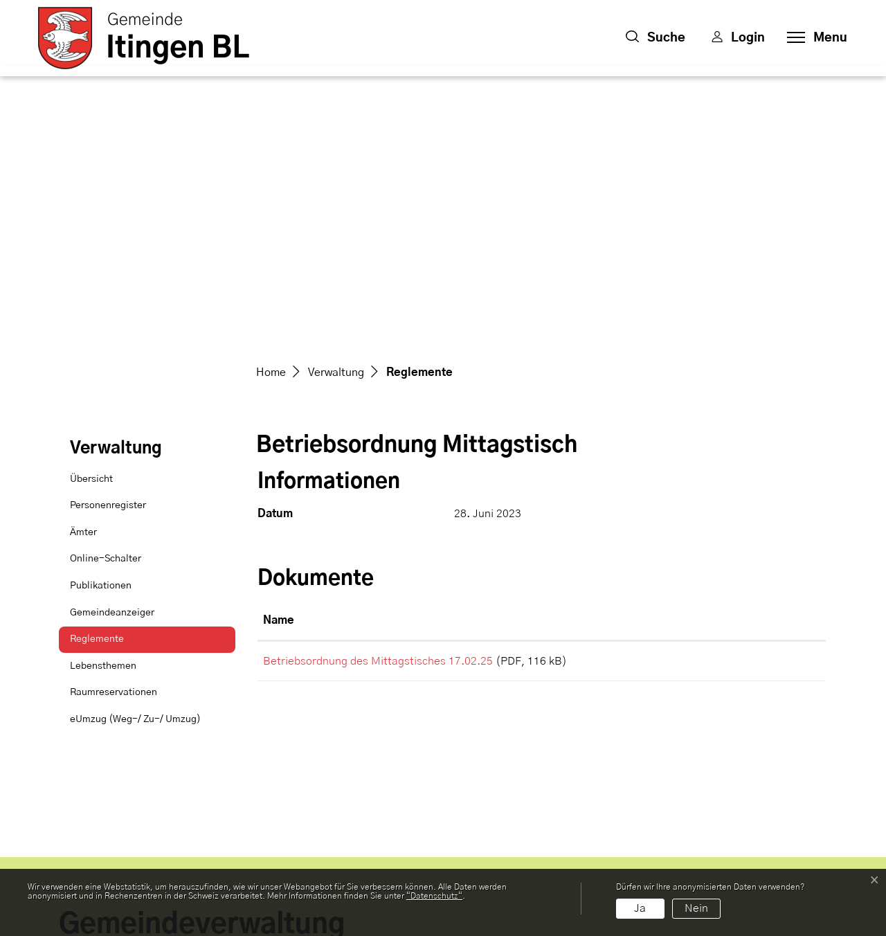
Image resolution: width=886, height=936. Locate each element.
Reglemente (104, 383)
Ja (640, 908)
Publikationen (101, 325)
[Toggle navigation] (813, 38)
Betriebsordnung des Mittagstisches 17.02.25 (378, 400)
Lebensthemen (103, 406)
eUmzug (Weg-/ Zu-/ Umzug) (135, 459)
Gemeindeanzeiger (112, 352)
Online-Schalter (105, 298)
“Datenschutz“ (434, 896)
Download (775, 403)
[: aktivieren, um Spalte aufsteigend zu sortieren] (776, 361)
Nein (696, 908)
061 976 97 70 (97, 792)
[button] (655, 38)
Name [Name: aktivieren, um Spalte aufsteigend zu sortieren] (278, 360)
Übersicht (91, 219)
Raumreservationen (113, 432)
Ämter (83, 272)
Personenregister (108, 245)
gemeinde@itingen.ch (120, 809)
